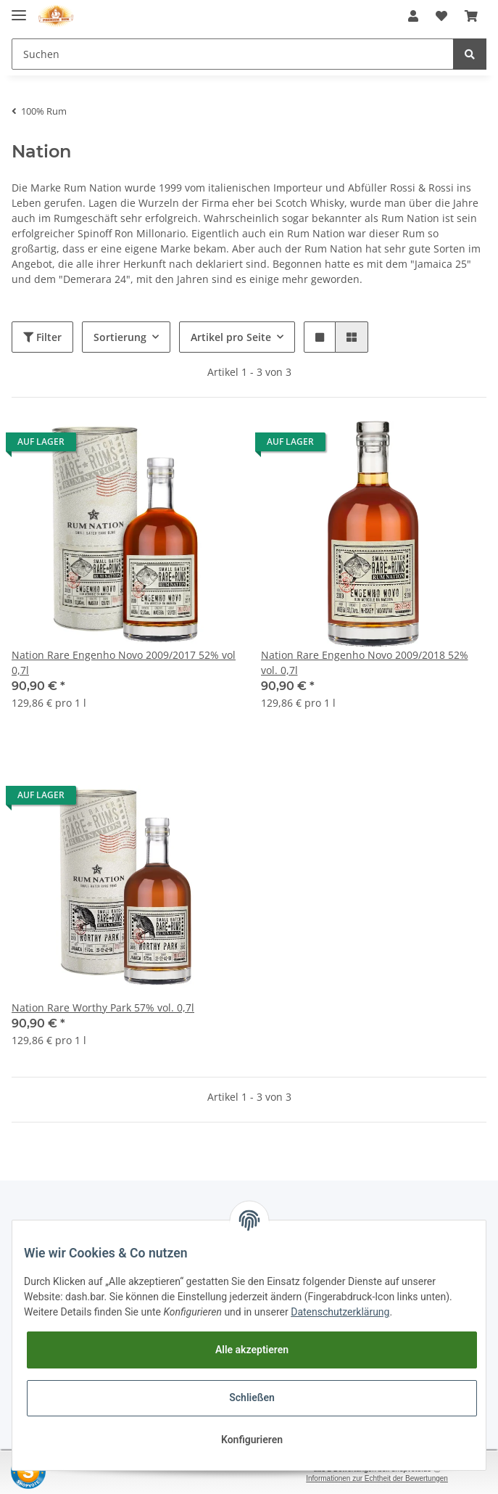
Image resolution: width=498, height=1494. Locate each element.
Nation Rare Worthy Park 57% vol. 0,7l (103, 1007)
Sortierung (120, 337)
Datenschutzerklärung (340, 1312)
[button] (413, 15)
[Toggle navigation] (19, 9)
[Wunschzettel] (441, 15)
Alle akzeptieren (252, 1349)
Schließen (252, 1397)
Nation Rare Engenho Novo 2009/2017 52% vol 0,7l (124, 662)
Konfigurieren (252, 1439)
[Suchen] (233, 54)
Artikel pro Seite (231, 337)
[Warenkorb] (471, 15)
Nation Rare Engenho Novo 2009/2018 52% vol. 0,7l (364, 662)
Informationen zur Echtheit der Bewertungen (377, 1478)
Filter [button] (42, 337)
